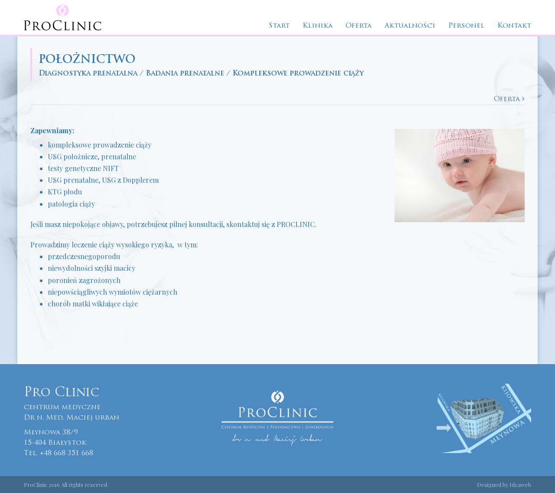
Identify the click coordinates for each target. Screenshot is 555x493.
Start (279, 26)
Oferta (359, 26)
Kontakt (514, 26)
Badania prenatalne (185, 73)
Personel (466, 26)
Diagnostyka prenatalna (88, 73)
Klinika (318, 26)
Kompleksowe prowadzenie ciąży (298, 73)
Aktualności (410, 26)
